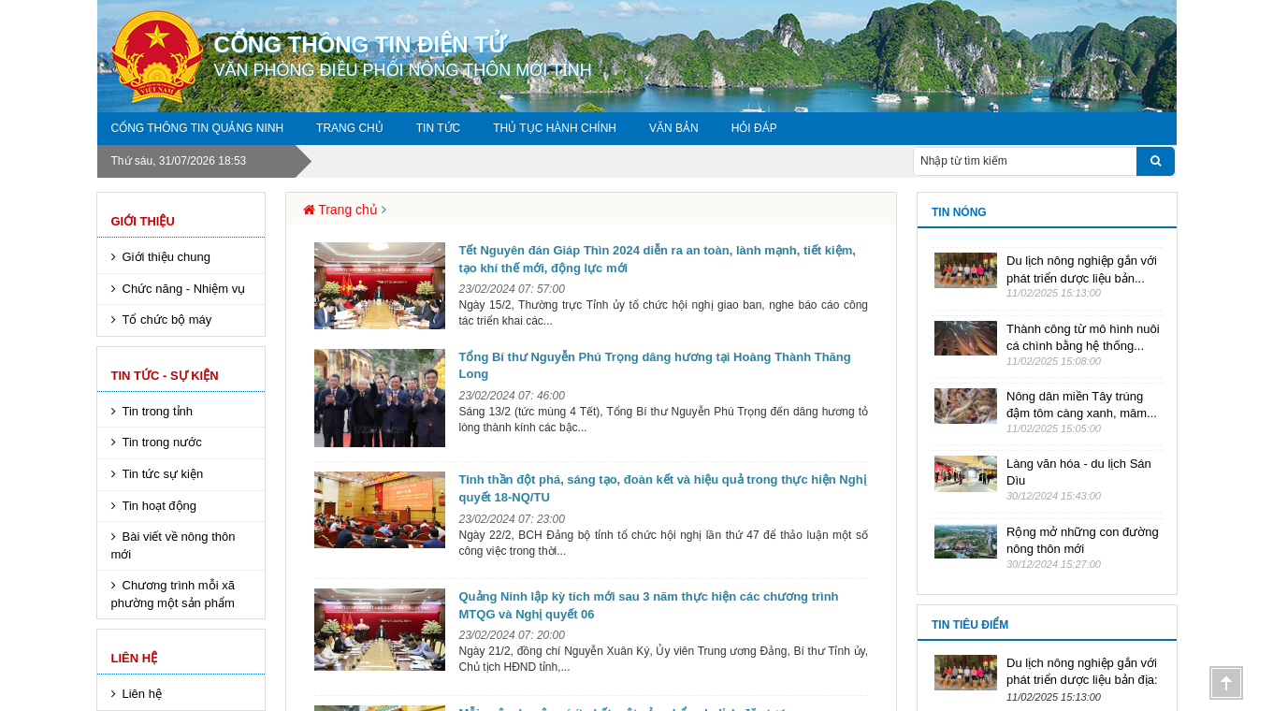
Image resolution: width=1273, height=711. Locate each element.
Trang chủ (349, 128)
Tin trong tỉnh (158, 411)
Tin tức (438, 128)
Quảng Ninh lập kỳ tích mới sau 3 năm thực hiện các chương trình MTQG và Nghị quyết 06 (649, 605)
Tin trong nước (162, 442)
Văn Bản (674, 128)
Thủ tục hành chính (554, 128)
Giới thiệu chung (167, 257)
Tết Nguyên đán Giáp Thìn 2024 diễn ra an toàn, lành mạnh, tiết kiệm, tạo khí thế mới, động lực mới (657, 259)
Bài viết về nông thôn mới (173, 545)
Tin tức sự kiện (163, 474)
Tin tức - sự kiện (165, 376)
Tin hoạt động (160, 506)
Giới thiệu (143, 221)
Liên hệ (134, 658)
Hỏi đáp (754, 128)
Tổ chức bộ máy (167, 319)
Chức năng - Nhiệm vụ (184, 289)
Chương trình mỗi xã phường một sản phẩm (173, 594)
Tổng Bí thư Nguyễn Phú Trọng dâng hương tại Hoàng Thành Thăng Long (655, 366)
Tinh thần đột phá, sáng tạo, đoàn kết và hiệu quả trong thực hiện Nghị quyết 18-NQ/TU (662, 488)
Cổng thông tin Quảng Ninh (197, 128)
